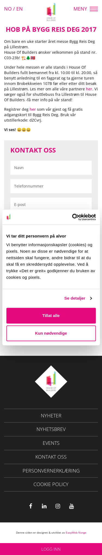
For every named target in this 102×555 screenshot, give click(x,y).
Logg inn (51, 549)
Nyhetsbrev (51, 429)
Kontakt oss (51, 456)
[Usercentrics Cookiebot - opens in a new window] (73, 217)
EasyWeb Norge (76, 532)
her (89, 88)
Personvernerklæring (51, 470)
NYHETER (51, 415)
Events (51, 443)
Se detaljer (74, 298)
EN (19, 8)
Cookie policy (51, 484)
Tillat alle (51, 315)
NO (8, 8)
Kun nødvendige (51, 333)
